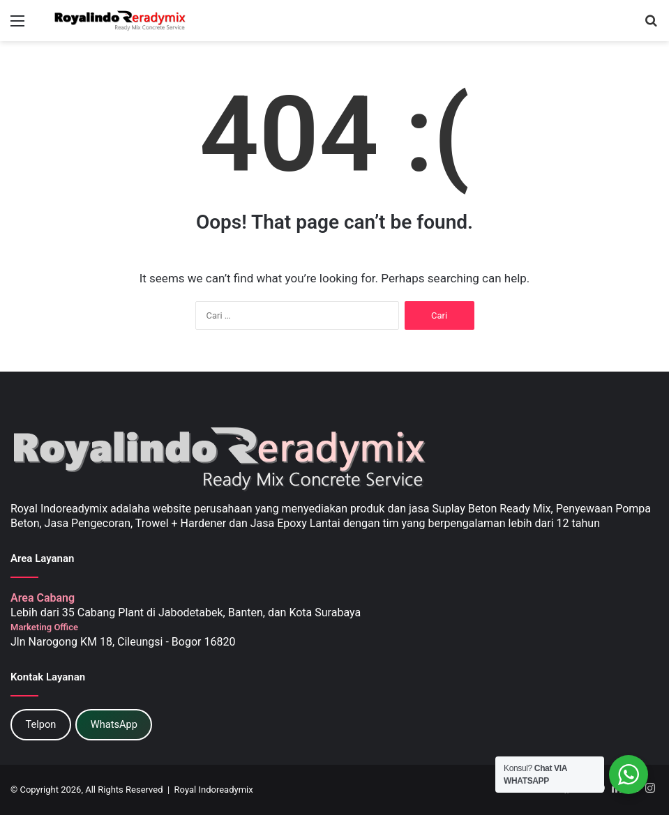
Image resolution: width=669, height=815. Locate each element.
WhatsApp (114, 724)
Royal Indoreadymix (213, 789)
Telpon (40, 724)
